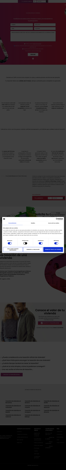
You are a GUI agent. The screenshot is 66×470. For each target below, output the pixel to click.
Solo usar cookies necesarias (13, 249)
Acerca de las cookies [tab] (53, 223)
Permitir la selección (33, 249)
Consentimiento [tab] (12, 223)
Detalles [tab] (33, 223)
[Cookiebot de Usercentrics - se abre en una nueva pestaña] (57, 219)
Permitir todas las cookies (53, 249)
